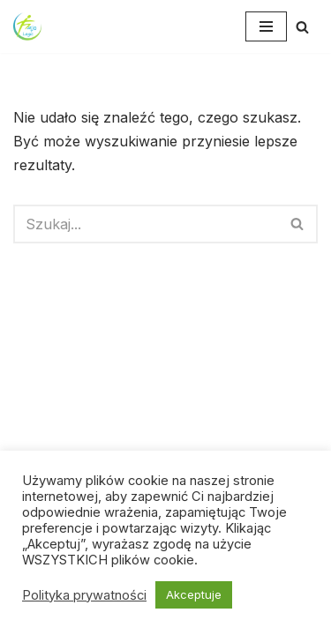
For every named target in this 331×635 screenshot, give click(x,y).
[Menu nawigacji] (266, 26)
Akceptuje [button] (194, 594)
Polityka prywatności (84, 595)
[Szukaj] (302, 27)
